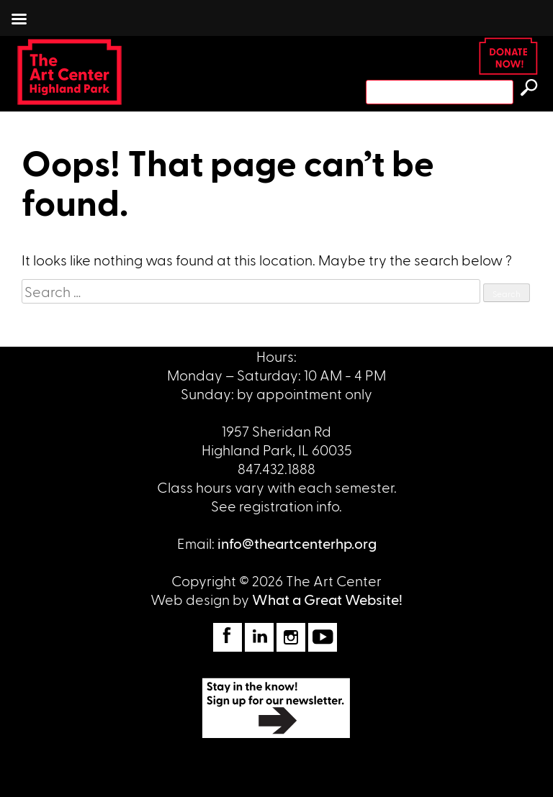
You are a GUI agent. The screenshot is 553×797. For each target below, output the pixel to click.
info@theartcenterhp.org (297, 543)
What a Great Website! (327, 599)
